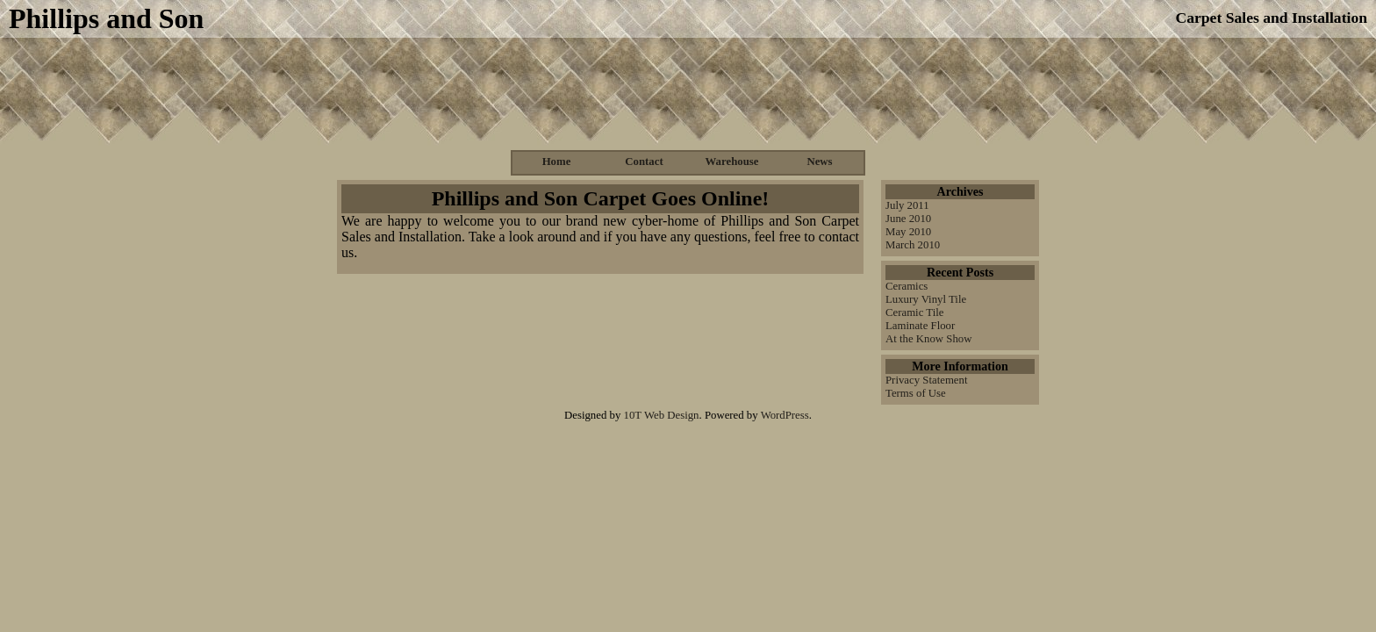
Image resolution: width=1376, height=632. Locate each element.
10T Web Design (661, 415)
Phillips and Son (106, 18)
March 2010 (912, 245)
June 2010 (908, 218)
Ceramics (906, 286)
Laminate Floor (920, 326)
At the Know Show (928, 339)
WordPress (785, 415)
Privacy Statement (926, 380)
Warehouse (732, 161)
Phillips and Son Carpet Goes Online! (601, 198)
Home (556, 161)
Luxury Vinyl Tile (925, 299)
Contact (644, 161)
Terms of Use (915, 393)
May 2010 (908, 232)
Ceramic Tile (914, 312)
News (819, 161)
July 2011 (907, 205)
